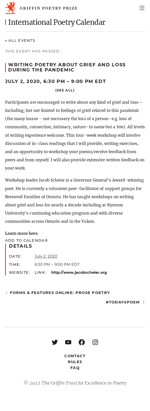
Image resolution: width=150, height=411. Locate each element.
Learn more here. (22, 233)
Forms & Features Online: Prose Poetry (60, 292)
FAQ (75, 367)
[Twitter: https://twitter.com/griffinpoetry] (54, 342)
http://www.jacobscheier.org (79, 272)
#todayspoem (123, 302)
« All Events (20, 40)
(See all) (65, 90)
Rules (75, 362)
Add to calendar (26, 240)
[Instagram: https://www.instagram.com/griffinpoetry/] (95, 342)
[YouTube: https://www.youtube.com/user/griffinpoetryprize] (68, 342)
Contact (74, 356)
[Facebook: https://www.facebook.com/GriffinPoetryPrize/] (81, 342)
